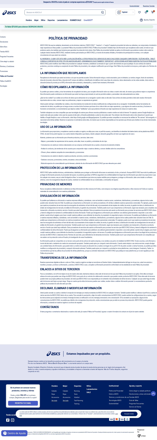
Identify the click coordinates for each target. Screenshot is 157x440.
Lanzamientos (62, 20)
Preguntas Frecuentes (6, 56)
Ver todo (54, 400)
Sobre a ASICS (113, 394)
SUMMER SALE (75, 20)
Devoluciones (4, 42)
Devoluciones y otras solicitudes (140, 394)
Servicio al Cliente (135, 407)
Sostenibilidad (134, 6)
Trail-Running (78, 400)
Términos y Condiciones (7, 66)
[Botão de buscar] (103, 12)
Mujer (36, 20)
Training (76, 404)
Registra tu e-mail (23, 403)
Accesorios (55, 397)
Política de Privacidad (6, 76)
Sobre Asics (3, 47)
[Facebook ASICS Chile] (7, 421)
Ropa (53, 394)
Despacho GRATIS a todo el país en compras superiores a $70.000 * (78, 2)
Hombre (29, 20)
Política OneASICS (5, 81)
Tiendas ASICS (4, 51)
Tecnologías (3, 86)
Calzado (54, 391)
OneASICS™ (88, 20)
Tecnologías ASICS (115, 400)
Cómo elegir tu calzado (7, 61)
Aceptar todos (129, 414)
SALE (89, 392)
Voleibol (76, 397)
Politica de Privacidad (116, 391)
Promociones (4, 71)
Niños (43, 20)
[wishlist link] (139, 13)
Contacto (3, 37)
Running (77, 391)
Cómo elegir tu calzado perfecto (139, 391)
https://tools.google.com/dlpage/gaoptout (86, 117)
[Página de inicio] (9, 12)
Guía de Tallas (133, 400)
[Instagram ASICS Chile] (12, 421)
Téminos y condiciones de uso (119, 397)
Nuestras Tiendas (149, 6)
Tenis (76, 394)
